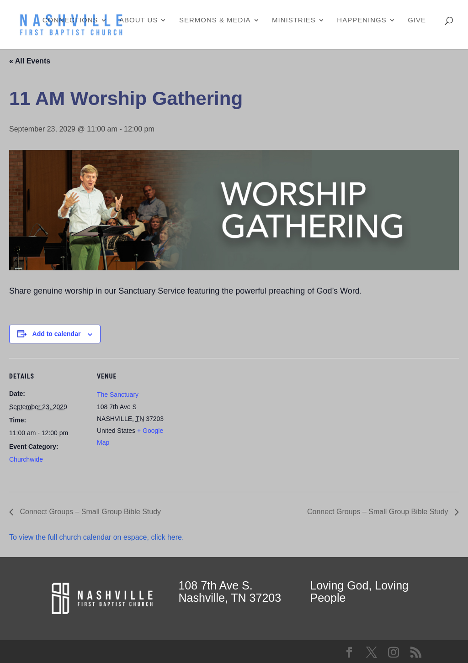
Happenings (361, 20)
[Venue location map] (233, 421)
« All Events (29, 61)
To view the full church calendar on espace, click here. (97, 537)
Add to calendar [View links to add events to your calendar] (56, 333)
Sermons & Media (215, 20)
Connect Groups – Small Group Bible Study (89, 512)
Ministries (294, 20)
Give (417, 20)
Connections (70, 20)
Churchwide (26, 459)
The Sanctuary (117, 394)
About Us (138, 20)
